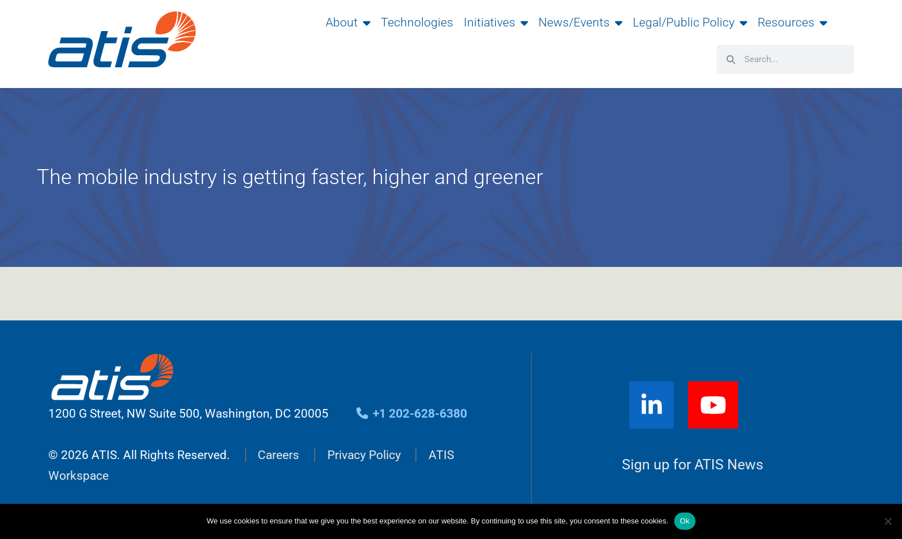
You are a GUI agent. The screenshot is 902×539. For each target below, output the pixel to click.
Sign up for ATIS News (692, 465)
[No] (887, 521)
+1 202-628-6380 (411, 414)
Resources (792, 22)
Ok (685, 521)
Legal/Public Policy (690, 22)
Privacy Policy (364, 455)
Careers (278, 455)
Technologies (417, 22)
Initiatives (496, 22)
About (348, 22)
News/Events (580, 22)
